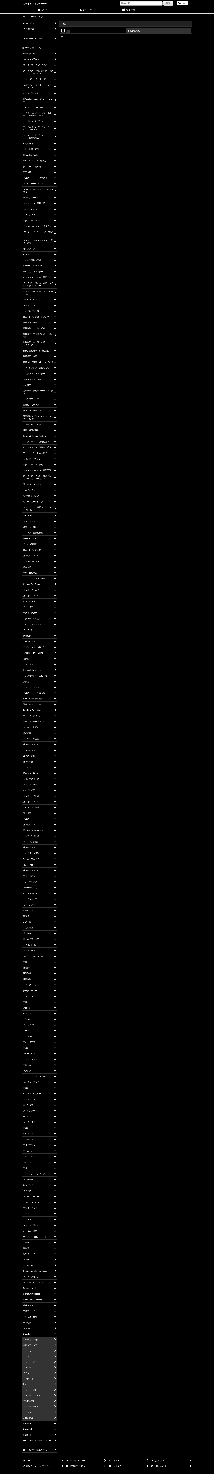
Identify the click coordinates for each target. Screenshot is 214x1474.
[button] (171, 10)
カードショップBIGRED (35, 3)
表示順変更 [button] (133, 31)
